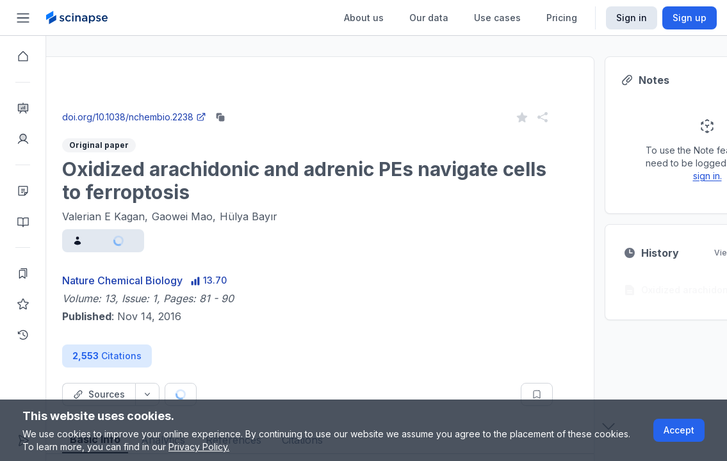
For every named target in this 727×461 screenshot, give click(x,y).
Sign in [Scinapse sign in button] (631, 17)
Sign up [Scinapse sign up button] (690, 17)
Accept (679, 430)
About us (364, 17)
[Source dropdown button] (193, 394)
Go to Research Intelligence (273, 104)
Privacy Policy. (198, 446)
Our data (428, 17)
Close (167, 104)
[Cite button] (275, 394)
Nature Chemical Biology (168, 280)
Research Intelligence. (275, 76)
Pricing (561, 17)
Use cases (497, 17)
